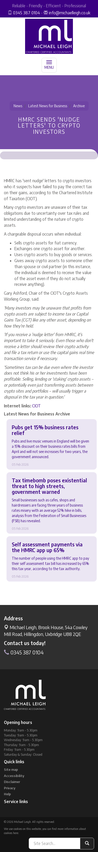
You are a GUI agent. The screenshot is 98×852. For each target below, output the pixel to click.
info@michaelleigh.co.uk (69, 12)
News (18, 106)
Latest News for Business (47, 106)
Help (7, 794)
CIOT (36, 405)
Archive (79, 106)
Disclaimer (12, 782)
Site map (11, 769)
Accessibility (14, 776)
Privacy (9, 788)
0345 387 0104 (26, 12)
